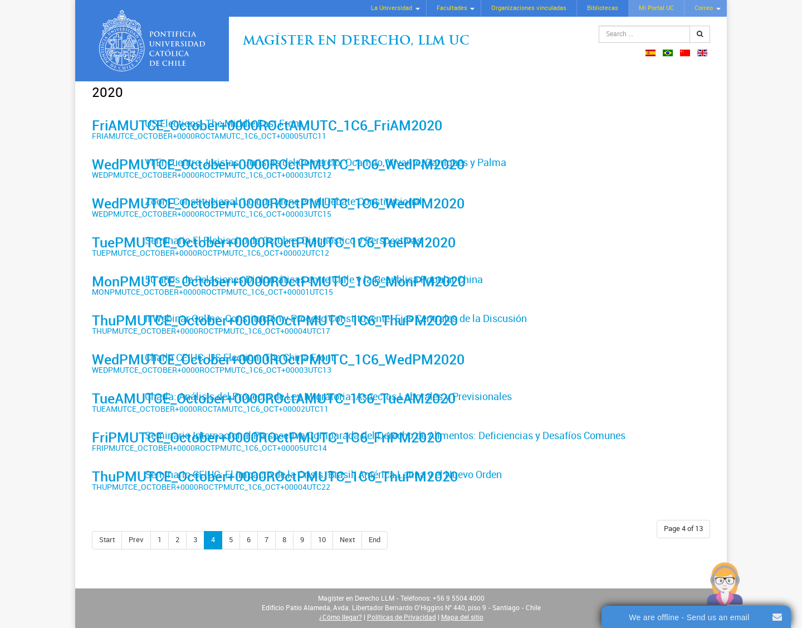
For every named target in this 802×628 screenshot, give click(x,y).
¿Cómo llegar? (340, 617)
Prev (136, 539)
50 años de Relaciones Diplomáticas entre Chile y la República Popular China (314, 280)
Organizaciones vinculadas (528, 8)
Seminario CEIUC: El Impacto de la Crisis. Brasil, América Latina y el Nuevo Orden (323, 475)
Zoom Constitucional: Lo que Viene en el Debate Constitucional (283, 202)
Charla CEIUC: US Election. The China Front (239, 358)
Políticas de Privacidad (401, 617)
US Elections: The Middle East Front (223, 124)
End (374, 539)
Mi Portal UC (656, 8)
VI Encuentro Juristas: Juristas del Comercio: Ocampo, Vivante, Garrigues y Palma (325, 163)
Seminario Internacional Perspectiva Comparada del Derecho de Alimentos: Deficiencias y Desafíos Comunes (385, 436)
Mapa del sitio (462, 617)
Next (347, 539)
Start (107, 539)
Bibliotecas (602, 8)
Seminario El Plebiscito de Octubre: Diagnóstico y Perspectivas (283, 241)
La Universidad (391, 8)
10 (322, 539)
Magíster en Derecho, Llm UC (356, 41)
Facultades (452, 8)
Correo (704, 8)
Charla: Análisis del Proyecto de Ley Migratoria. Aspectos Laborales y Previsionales (328, 397)
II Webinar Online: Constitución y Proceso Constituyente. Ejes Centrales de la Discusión (336, 319)
